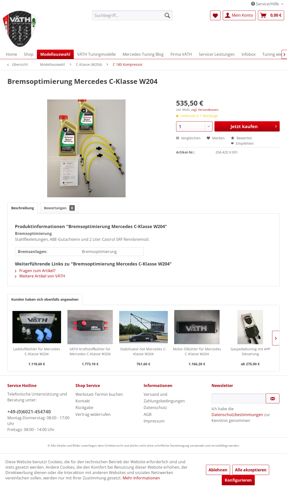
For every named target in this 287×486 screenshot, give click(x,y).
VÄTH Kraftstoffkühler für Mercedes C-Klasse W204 (90, 351)
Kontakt (82, 401)
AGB (147, 414)
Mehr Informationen (141, 478)
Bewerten (241, 138)
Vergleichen (188, 138)
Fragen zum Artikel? (35, 270)
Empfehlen (242, 143)
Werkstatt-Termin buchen (99, 394)
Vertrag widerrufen (93, 414)
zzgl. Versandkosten (204, 110)
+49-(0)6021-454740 (29, 412)
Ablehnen (218, 470)
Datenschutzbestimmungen (237, 414)
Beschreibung (22, 208)
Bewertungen (59, 208)
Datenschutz (155, 407)
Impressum (154, 421)
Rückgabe (84, 407)
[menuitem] (132, 15)
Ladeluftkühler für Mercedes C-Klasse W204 (36, 351)
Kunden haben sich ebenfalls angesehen (44, 299)
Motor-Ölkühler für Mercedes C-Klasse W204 (197, 351)
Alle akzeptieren (250, 470)
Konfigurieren (238, 480)
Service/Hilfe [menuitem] (265, 4)
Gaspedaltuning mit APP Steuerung (250, 351)
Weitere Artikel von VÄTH (40, 276)
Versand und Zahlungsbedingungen (164, 398)
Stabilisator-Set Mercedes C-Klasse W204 (143, 351)
